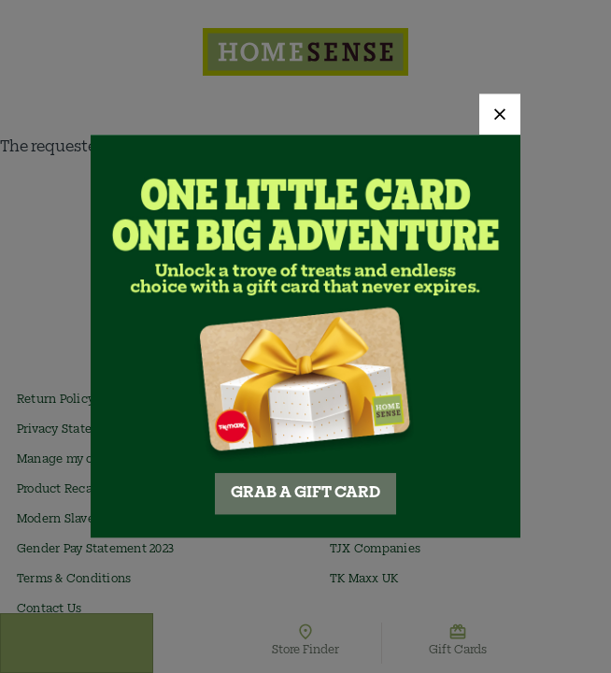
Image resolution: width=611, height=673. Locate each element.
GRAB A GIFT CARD (305, 494)
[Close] (499, 114)
